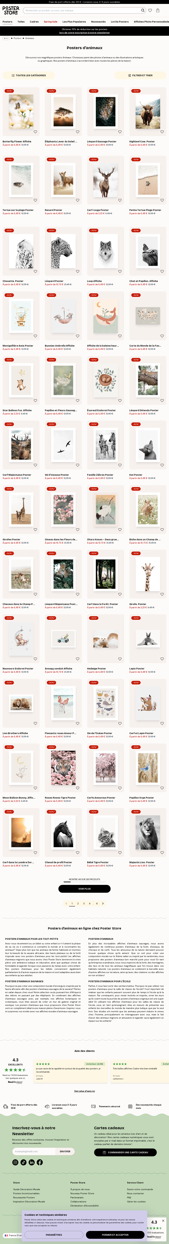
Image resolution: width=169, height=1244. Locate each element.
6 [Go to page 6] (97, 903)
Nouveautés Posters (24, 1197)
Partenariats (77, 1197)
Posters (17, 38)
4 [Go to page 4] (90, 903)
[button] (154, 1229)
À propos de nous (80, 1189)
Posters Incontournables (26, 1193)
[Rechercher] (143, 10)
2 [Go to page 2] (78, 903)
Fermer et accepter (115, 1235)
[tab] (150, 10)
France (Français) (18, 1235)
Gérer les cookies (136, 1201)
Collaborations (78, 1201)
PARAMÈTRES (54, 1235)
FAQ (129, 1197)
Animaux (29, 38)
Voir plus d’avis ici (84, 1091)
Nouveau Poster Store (82, 1193)
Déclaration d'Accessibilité (84, 1205)
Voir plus (84, 888)
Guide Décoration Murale (26, 1189)
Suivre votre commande (140, 1189)
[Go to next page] (103, 903)
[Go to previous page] (66, 903)
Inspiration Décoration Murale (29, 1201)
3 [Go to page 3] (83, 903)
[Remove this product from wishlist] (35, 132)
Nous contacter (135, 1193)
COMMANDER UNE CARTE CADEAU (125, 1152)
